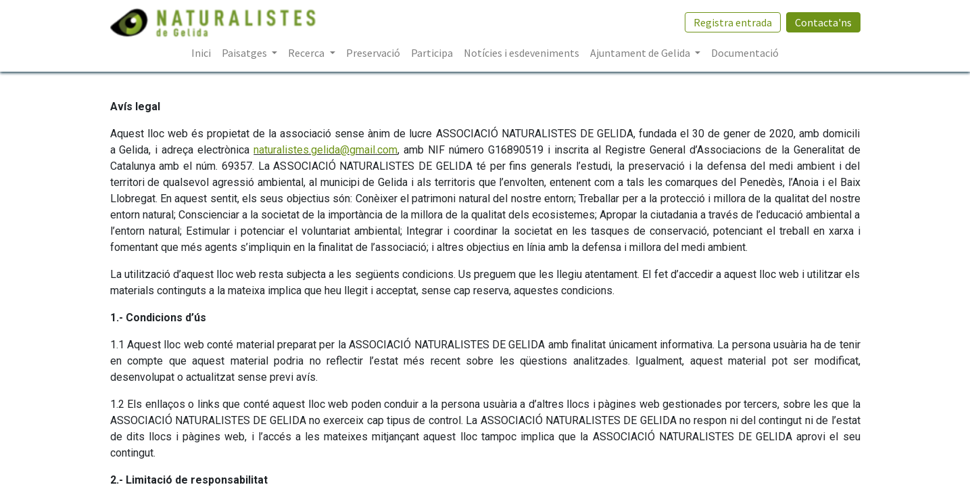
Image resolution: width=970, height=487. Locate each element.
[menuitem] (201, 52)
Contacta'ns (823, 22)
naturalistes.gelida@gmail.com (325, 149)
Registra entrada (733, 22)
